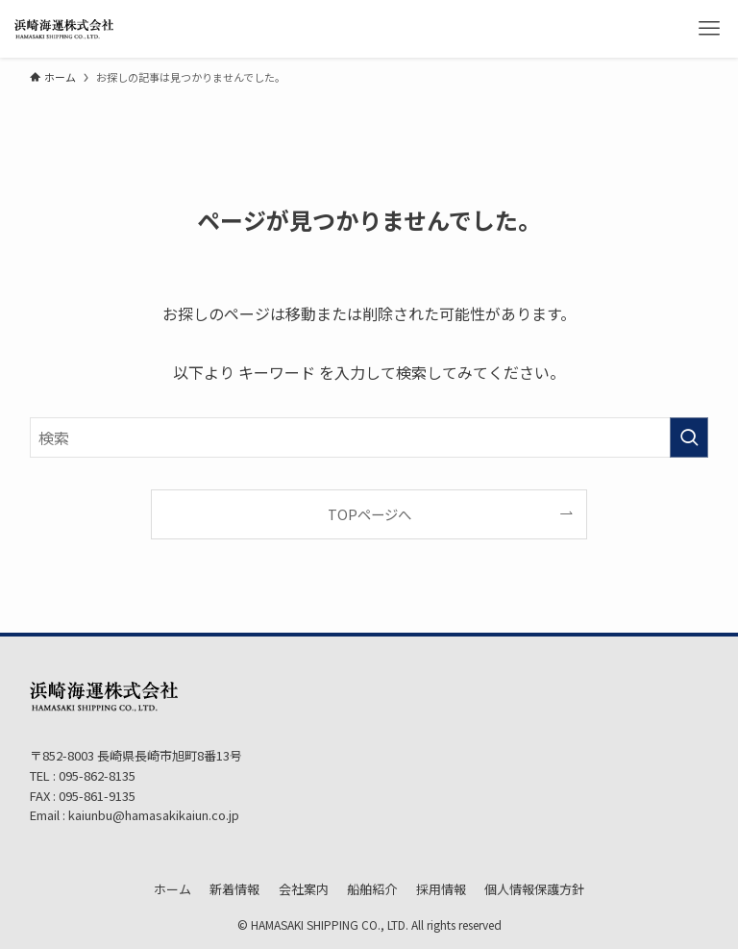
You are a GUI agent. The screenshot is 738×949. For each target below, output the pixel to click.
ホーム (172, 889)
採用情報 (441, 889)
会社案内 (304, 889)
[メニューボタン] (709, 29)
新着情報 (234, 889)
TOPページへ (369, 514)
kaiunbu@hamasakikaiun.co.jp (153, 815)
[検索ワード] (369, 437)
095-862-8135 (95, 775)
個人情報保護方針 (534, 889)
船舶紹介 (372, 889)
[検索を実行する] (689, 437)
